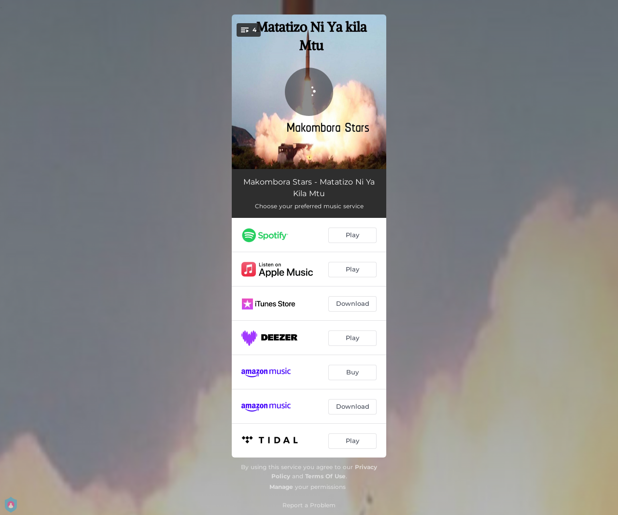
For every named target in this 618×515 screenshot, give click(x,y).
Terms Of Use (325, 476)
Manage (281, 486)
